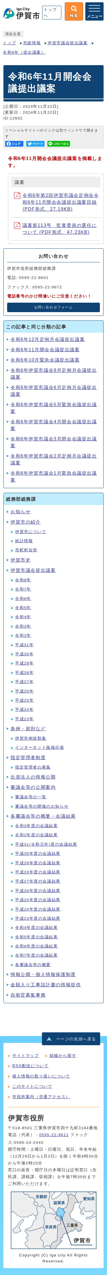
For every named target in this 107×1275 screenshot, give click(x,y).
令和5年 (23, 608)
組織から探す (63, 1055)
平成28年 (24, 673)
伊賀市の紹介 (26, 522)
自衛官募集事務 (28, 995)
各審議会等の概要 (33, 965)
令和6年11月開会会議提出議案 (45, 349)
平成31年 (24, 645)
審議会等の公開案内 (33, 787)
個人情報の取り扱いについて (41, 1076)
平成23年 (24, 719)
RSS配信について (30, 1066)
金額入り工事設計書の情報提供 (46, 984)
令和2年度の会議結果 (36, 835)
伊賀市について (30, 532)
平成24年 (24, 709)
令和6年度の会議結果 (36, 946)
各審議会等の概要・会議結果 (43, 816)
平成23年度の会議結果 (37, 918)
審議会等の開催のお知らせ (41, 806)
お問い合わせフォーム (53, 307)
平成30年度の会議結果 (37, 853)
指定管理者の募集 (33, 767)
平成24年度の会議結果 (37, 909)
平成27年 (24, 682)
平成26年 (24, 691)
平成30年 (24, 654)
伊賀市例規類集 (30, 738)
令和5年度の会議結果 (36, 937)
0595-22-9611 (54, 1135)
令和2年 (23, 635)
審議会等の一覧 (30, 797)
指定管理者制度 (28, 757)
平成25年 (24, 700)
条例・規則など (28, 728)
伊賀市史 (21, 560)
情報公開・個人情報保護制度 (43, 974)
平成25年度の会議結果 (37, 900)
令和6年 (23, 598)
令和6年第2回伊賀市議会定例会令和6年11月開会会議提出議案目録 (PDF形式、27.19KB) (56, 202)
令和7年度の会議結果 (36, 955)
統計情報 (24, 541)
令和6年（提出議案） (24, 52)
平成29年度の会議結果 (37, 863)
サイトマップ (25, 1055)
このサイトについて (32, 1086)
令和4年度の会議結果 (36, 927)
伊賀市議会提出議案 (68, 43)
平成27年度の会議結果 (37, 881)
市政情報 (32, 43)
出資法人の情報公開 (33, 777)
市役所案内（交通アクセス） (41, 1096)
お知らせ (21, 511)
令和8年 (23, 580)
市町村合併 (26, 550)
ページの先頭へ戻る (76, 1039)
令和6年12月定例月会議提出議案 (48, 339)
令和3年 (23, 626)
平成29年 (24, 663)
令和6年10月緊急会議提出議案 (45, 360)
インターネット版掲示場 (39, 747)
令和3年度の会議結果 (36, 826)
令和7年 (23, 589)
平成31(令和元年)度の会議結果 (46, 844)
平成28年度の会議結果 (37, 872)
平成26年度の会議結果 (37, 891)
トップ (9, 43)
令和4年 (23, 617)
